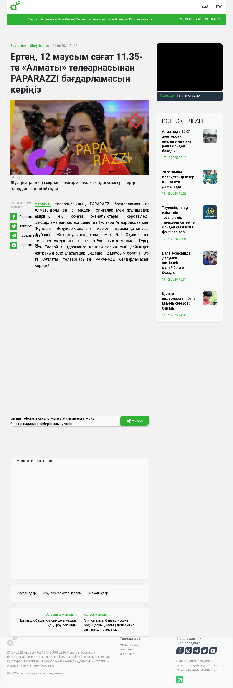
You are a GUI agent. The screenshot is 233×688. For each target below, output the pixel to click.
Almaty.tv (43, 204)
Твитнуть (26, 226)
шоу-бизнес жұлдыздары (62, 593)
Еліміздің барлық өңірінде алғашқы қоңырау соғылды (48, 622)
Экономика (48, 19)
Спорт (109, 19)
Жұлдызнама (138, 19)
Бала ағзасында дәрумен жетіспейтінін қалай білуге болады (176, 263)
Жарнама (127, 654)
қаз (205, 7)
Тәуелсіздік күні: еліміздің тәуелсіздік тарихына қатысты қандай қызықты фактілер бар (179, 220)
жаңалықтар (98, 593)
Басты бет (18, 46)
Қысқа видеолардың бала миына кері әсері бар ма (179, 301)
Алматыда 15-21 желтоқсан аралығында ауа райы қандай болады (176, 141)
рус (219, 7)
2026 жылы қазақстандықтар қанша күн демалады (178, 179)
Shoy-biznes (39, 46)
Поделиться (29, 217)
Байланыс (127, 649)
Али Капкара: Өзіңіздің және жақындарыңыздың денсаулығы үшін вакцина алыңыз (110, 625)
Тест (152, 19)
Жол (60, 19)
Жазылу (135, 421)
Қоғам (69, 19)
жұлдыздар (27, 593)
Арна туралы (129, 644)
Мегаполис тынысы (89, 19)
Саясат (33, 19)
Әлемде (121, 19)
